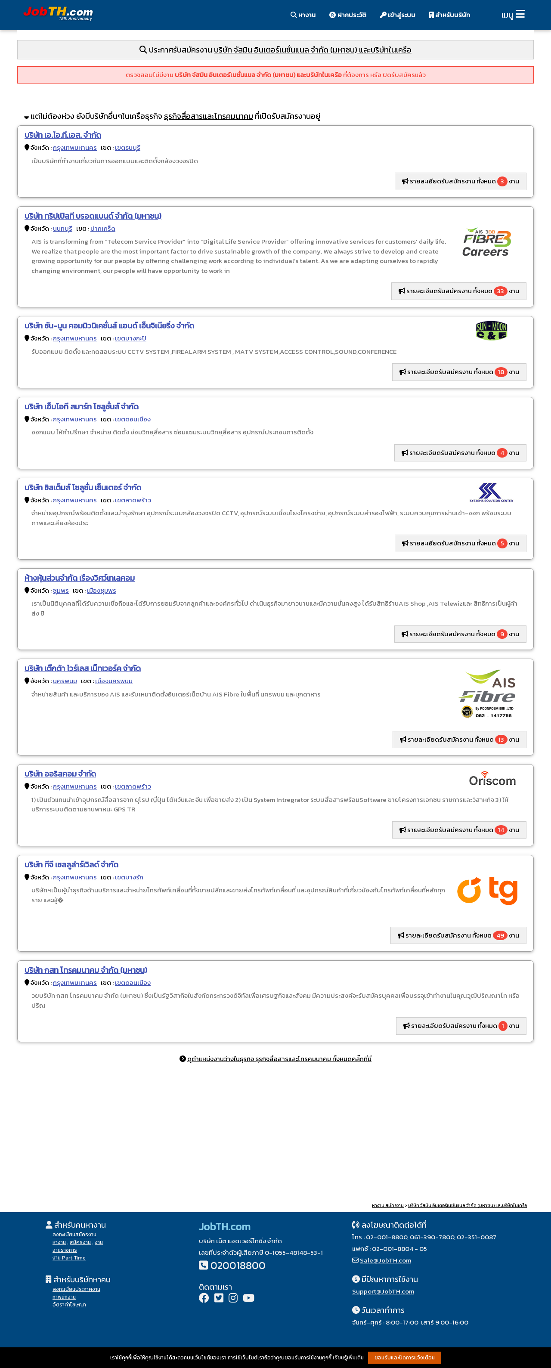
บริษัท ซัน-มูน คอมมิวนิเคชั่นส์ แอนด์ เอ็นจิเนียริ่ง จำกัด (109, 325)
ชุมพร (61, 590)
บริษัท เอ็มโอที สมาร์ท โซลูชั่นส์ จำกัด (82, 406)
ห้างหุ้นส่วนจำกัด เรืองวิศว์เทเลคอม (80, 578)
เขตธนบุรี (127, 147)
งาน (99, 1242)
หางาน (303, 15)
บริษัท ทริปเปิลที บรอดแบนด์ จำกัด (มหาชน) (93, 216)
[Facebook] (204, 1299)
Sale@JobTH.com (385, 1260)
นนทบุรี (62, 228)
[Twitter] (218, 1299)
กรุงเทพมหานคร (75, 147)
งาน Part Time (69, 1258)
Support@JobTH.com (383, 1291)
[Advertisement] (275, 1134)
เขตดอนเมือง (133, 419)
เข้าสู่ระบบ (397, 15)
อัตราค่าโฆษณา (69, 1305)
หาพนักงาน (64, 1297)
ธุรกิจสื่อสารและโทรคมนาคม (208, 116)
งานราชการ (65, 1250)
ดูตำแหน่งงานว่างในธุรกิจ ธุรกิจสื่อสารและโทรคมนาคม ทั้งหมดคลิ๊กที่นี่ (279, 1059)
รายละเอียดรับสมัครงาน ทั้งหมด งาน (460, 181)
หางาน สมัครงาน (388, 1205)
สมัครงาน (80, 1242)
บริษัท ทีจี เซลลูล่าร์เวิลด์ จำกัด (71, 864)
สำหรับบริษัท (449, 15)
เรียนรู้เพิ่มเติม (348, 1358)
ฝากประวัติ (347, 15)
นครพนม (65, 681)
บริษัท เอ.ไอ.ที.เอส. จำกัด (63, 135)
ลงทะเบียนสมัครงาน (74, 1234)
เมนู (507, 15)
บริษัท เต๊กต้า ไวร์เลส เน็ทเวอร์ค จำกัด (83, 668)
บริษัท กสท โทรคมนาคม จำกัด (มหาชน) (86, 970)
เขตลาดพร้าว (133, 500)
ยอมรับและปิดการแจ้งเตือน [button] (405, 1358)
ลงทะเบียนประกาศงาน (76, 1289)
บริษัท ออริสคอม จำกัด (60, 774)
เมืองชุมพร (101, 590)
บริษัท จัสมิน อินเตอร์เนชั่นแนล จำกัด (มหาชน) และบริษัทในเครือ (313, 50)
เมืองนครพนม (114, 681)
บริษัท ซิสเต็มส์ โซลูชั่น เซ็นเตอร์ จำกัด (83, 487)
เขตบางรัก (129, 877)
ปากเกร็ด (102, 228)
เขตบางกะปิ (130, 338)
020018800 (238, 1265)
